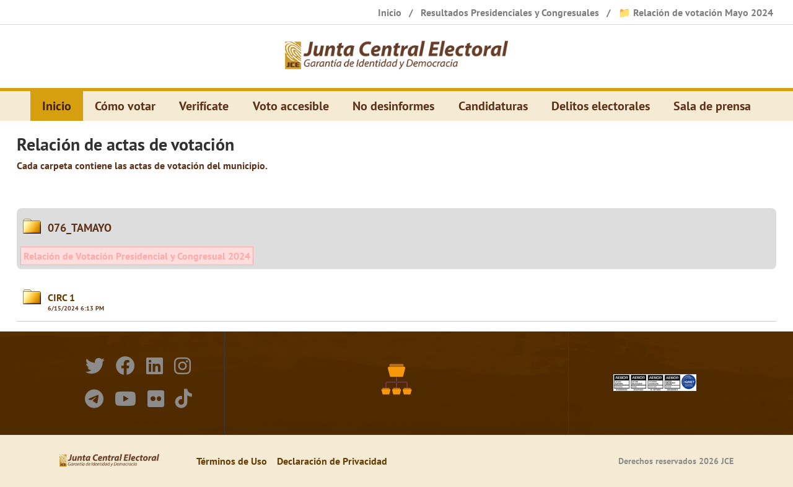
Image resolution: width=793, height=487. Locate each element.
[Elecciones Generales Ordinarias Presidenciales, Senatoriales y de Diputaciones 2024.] (396, 56)
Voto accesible (291, 106)
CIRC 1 (61, 297)
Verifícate (204, 106)
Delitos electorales (600, 106)
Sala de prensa (712, 106)
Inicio (56, 106)
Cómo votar (125, 106)
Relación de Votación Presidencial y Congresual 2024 (137, 256)
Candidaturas (493, 106)
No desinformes (393, 106)
